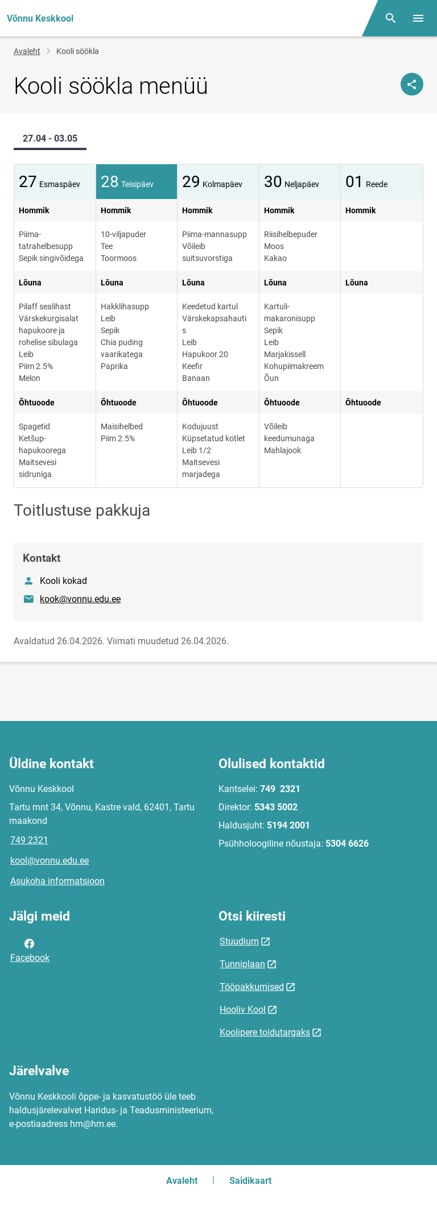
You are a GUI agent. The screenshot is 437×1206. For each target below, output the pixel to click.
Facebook (30, 949)
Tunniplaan (242, 964)
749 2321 (29, 840)
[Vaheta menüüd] (418, 18)
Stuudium (239, 941)
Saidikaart (250, 1180)
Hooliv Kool (243, 1009)
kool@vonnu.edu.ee (49, 860)
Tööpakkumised (252, 986)
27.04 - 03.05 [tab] (50, 138)
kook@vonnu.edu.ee (80, 599)
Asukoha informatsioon (57, 881)
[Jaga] (412, 84)
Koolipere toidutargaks (265, 1032)
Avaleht (27, 51)
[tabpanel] (218, 326)
